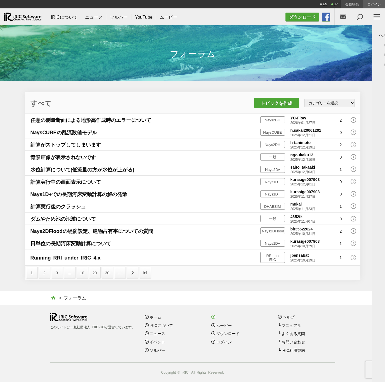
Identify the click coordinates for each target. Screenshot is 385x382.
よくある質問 (293, 333)
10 (82, 273)
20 (95, 273)
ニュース (157, 333)
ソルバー (157, 350)
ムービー (224, 325)
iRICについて (161, 325)
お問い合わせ (293, 342)
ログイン (374, 4)
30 (107, 273)
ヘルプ (288, 317)
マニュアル (291, 325)
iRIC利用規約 (293, 350)
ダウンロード (228, 333)
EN (325, 4)
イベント (157, 342)
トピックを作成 (276, 103)
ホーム (155, 317)
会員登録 (352, 4)
